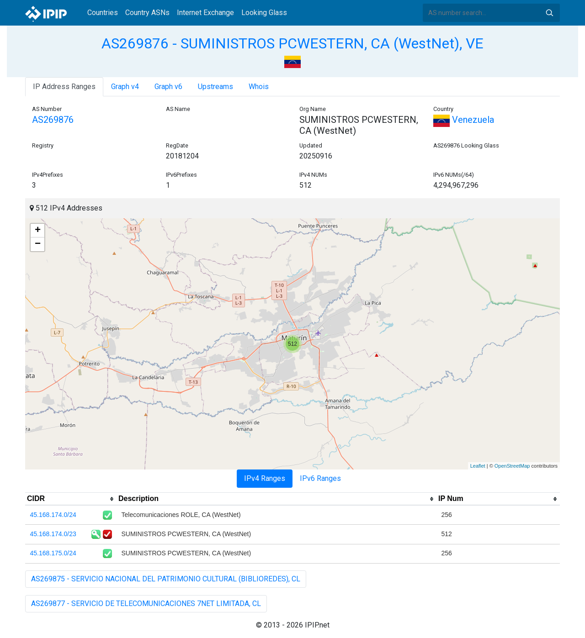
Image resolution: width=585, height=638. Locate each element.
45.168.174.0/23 (53, 534)
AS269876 (53, 119)
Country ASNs (147, 12)
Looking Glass (264, 12)
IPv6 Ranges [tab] (320, 478)
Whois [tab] (259, 86)
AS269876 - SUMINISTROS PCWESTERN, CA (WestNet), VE (292, 43)
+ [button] (38, 230)
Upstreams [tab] (215, 86)
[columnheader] (71, 499)
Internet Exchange (205, 12)
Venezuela (463, 119)
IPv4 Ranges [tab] (264, 478)
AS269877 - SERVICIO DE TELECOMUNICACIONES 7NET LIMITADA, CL (146, 603)
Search (549, 13)
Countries (102, 12)
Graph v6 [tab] (168, 86)
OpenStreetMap (512, 466)
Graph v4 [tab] (125, 86)
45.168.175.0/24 (53, 553)
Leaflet (477, 466)
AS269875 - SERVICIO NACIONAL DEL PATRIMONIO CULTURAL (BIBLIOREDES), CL (165, 579)
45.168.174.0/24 (53, 514)
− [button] (38, 244)
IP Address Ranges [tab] (64, 86)
